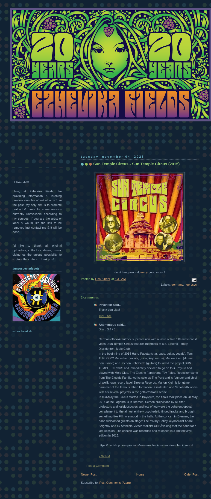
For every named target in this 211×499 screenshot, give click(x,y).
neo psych (191, 284)
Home (140, 474)
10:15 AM (105, 316)
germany (177, 284)
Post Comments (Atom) (115, 482)
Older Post (191, 474)
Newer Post (88, 474)
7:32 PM (104, 456)
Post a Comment (97, 465)
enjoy (144, 272)
